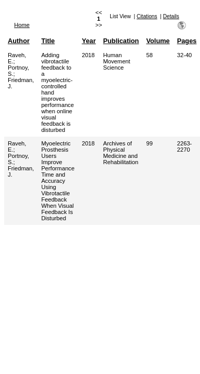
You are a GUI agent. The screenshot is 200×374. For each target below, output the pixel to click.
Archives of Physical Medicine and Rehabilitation (120, 152)
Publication (121, 41)
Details (171, 16)
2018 (88, 55)
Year (89, 41)
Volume (157, 41)
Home (22, 25)
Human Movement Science (116, 61)
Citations (147, 16)
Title (48, 41)
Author (19, 41)
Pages (187, 41)
